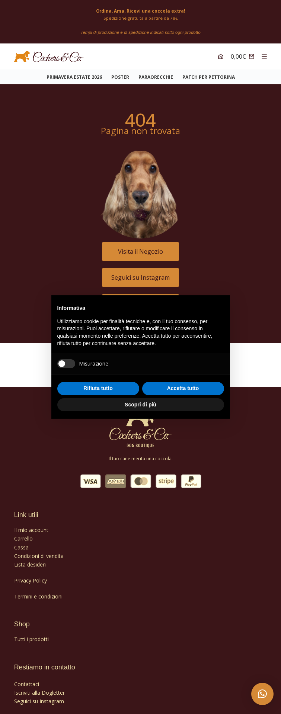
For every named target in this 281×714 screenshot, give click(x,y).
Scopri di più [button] (140, 405)
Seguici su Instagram (39, 697)
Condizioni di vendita (39, 551)
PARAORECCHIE (155, 73)
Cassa (21, 543)
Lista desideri (30, 560)
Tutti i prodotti (31, 635)
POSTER (120, 73)
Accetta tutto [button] (183, 388)
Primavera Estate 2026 (74, 73)
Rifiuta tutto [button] (98, 388)
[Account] (220, 52)
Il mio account (31, 526)
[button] (262, 694)
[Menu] (264, 52)
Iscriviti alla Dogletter (39, 688)
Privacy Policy (30, 576)
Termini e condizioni (38, 592)
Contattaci (26, 680)
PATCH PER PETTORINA (208, 73)
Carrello (23, 534)
